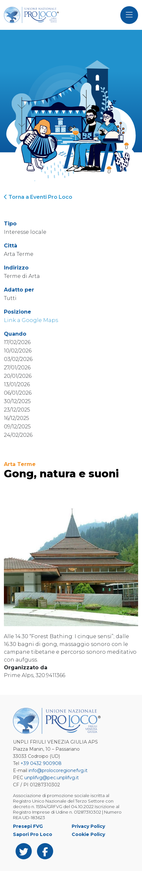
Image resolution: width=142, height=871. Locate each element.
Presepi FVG (28, 826)
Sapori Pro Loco (32, 834)
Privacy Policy (88, 826)
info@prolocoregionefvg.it (58, 770)
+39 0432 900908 (41, 763)
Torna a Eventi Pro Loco (38, 197)
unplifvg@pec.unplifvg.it (51, 778)
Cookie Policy (88, 834)
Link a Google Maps (31, 320)
